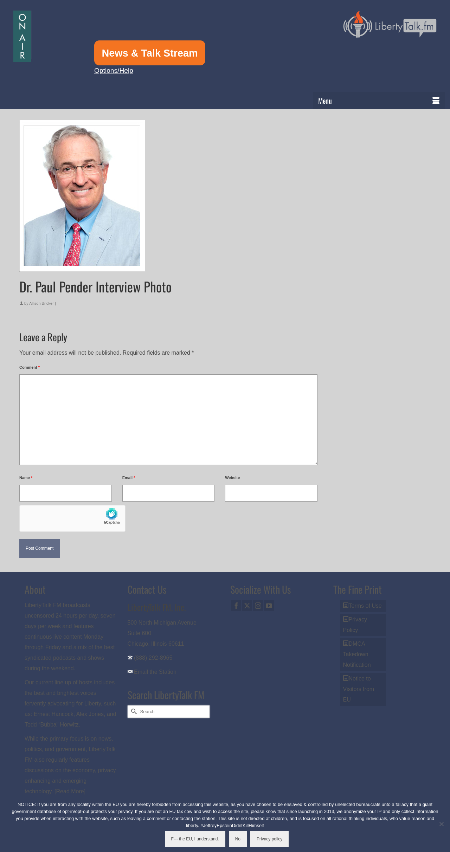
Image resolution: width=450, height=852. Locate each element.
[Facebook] (236, 605)
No (237, 839)
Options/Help (113, 70)
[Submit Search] (133, 711)
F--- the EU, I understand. (195, 839)
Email (128, 478)
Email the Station (155, 672)
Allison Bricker (41, 303)
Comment (29, 367)
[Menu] (379, 100)
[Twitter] (247, 605)
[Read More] (69, 791)
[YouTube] (269, 605)
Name (25, 478)
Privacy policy (269, 839)
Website (232, 478)
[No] (441, 823)
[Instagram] (258, 605)
